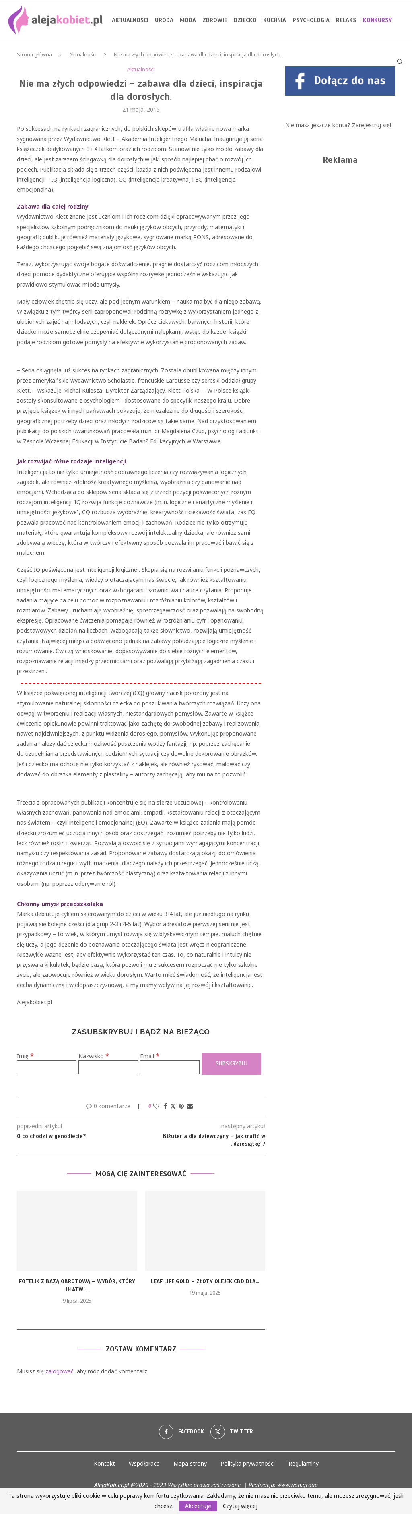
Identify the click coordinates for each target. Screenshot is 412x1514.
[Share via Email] (190, 1106)
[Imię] (46, 1067)
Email (149, 1056)
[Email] (170, 1067)
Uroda (164, 20)
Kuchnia (274, 20)
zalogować (59, 1371)
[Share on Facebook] (165, 1106)
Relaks (346, 20)
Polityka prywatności (247, 1463)
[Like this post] (156, 1106)
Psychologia (311, 20)
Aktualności (130, 20)
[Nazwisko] (108, 1067)
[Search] (400, 61)
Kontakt (104, 1463)
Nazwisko (93, 1056)
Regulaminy (303, 1463)
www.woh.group (297, 1485)
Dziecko (245, 20)
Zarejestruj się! (371, 125)
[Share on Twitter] (173, 1106)
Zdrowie (214, 20)
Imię (25, 1056)
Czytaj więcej (240, 1506)
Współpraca (144, 1463)
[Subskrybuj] (231, 1064)
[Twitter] (231, 1432)
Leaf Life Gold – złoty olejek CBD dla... (205, 1281)
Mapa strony (190, 1463)
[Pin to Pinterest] (181, 1106)
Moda (188, 20)
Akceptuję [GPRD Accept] (198, 1506)
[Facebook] (181, 1432)
